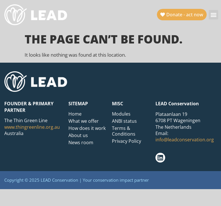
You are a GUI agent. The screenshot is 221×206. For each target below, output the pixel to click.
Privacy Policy (126, 141)
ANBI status (124, 121)
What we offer (83, 121)
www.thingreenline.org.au (32, 127)
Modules (121, 114)
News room (80, 142)
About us (78, 135)
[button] (213, 14)
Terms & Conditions (123, 131)
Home (75, 114)
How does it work (87, 128)
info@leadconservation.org (184, 139)
